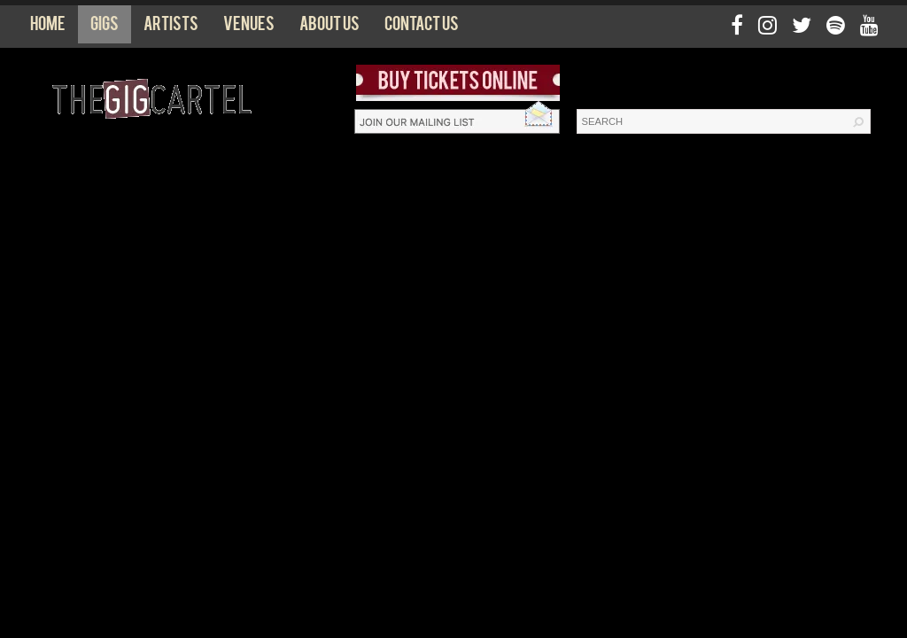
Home (48, 27)
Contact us (421, 27)
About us (329, 27)
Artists (170, 27)
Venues (249, 27)
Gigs (104, 27)
